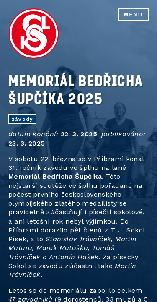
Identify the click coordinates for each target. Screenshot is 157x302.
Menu (133, 15)
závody (22, 119)
